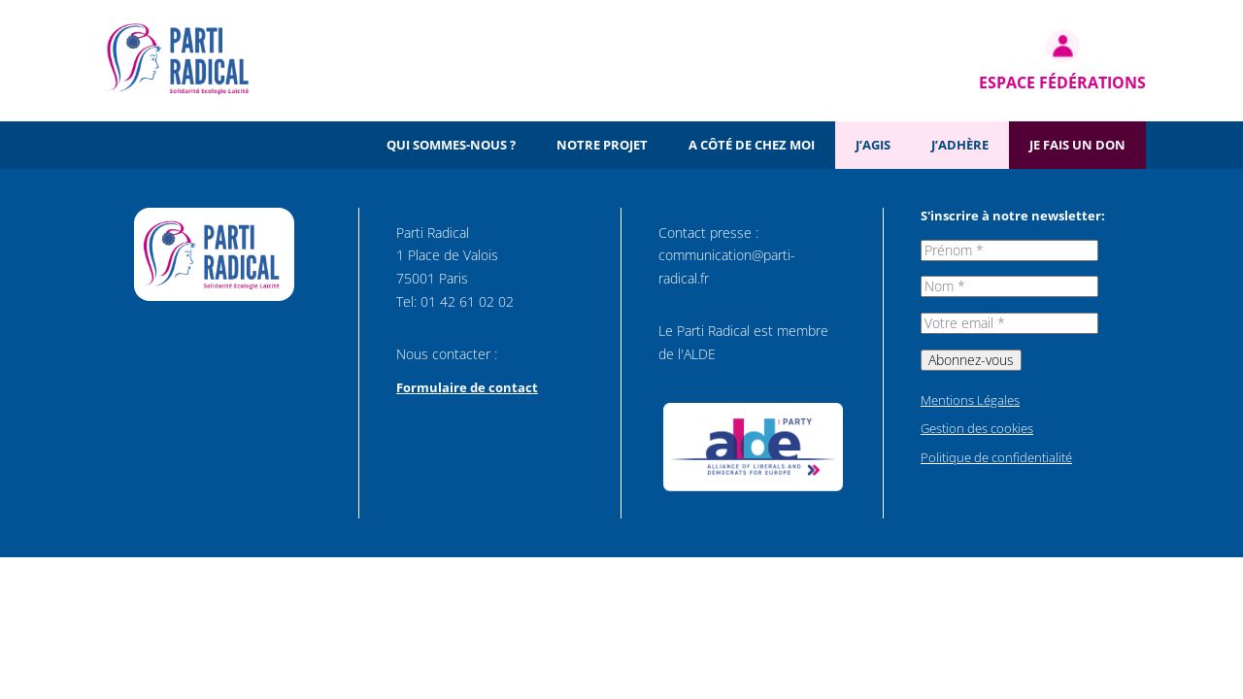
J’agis (873, 144)
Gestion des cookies (977, 428)
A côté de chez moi (752, 144)
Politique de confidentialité (996, 457)
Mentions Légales (970, 400)
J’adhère (960, 144)
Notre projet (602, 144)
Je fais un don (1077, 144)
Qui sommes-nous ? (451, 144)
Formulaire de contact (467, 387)
